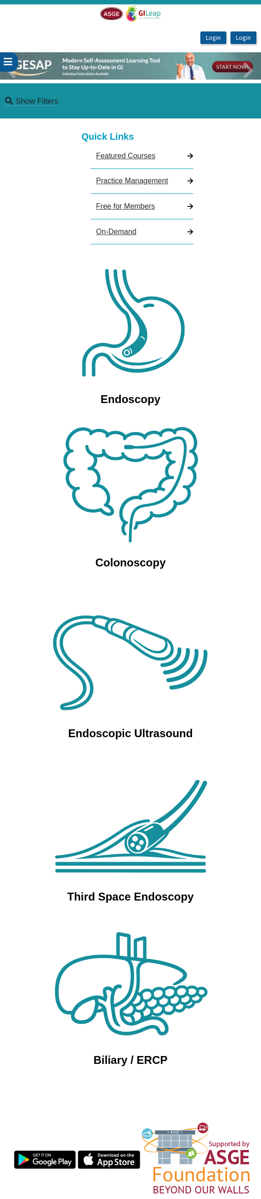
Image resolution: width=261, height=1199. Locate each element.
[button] (19, 66)
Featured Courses (125, 156)
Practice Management (132, 181)
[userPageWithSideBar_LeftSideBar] (9, 62)
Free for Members (125, 206)
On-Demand (116, 232)
